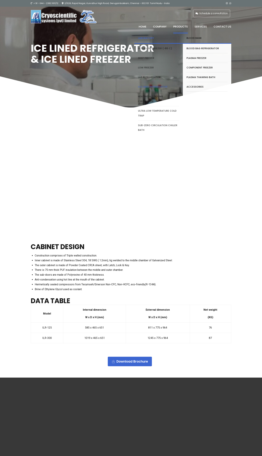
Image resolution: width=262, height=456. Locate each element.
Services (200, 27)
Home (142, 27)
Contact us (222, 27)
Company (160, 27)
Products (180, 27)
